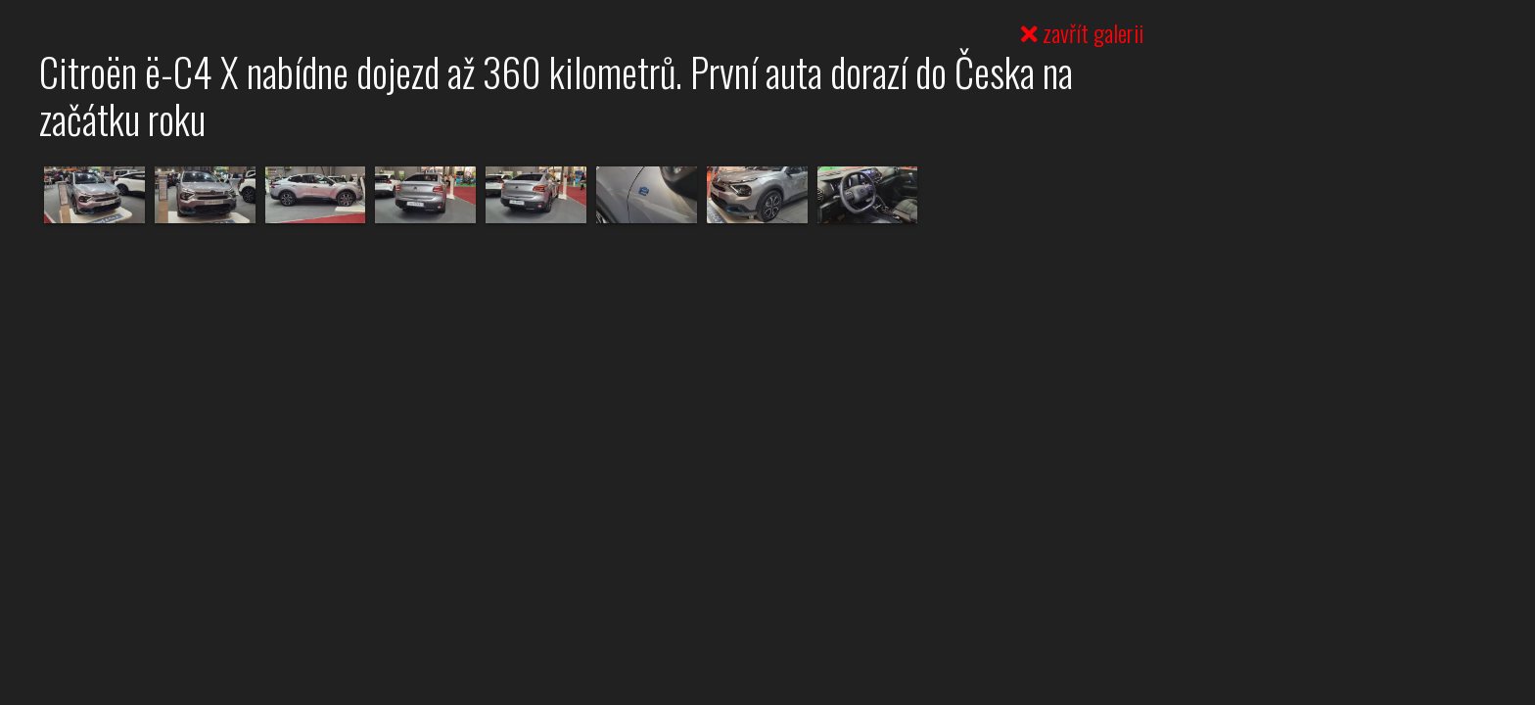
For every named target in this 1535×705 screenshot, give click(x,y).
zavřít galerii (1082, 32)
